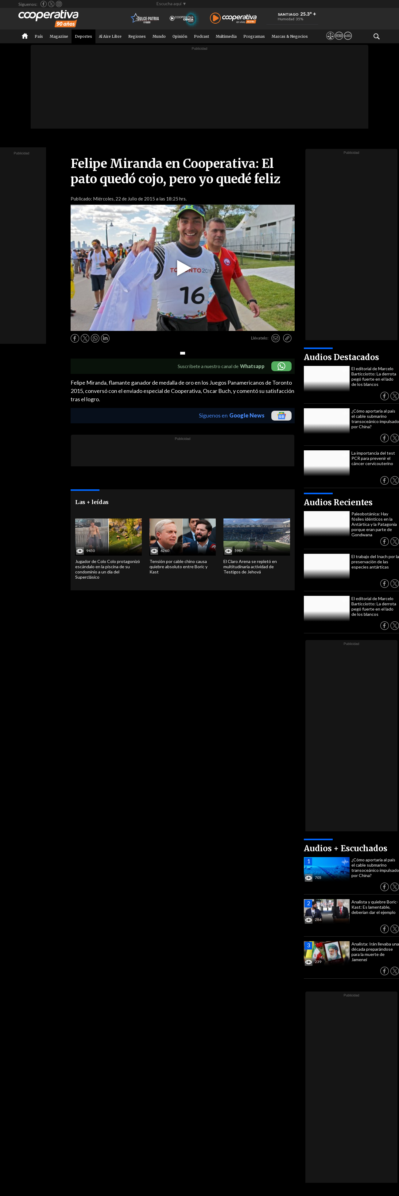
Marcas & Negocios (290, 36)
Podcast (201, 36)
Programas (254, 36)
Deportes (83, 36)
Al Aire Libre (110, 36)
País (39, 36)
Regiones (137, 36)
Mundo (159, 36)
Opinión (179, 36)
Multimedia (226, 36)
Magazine (59, 36)
